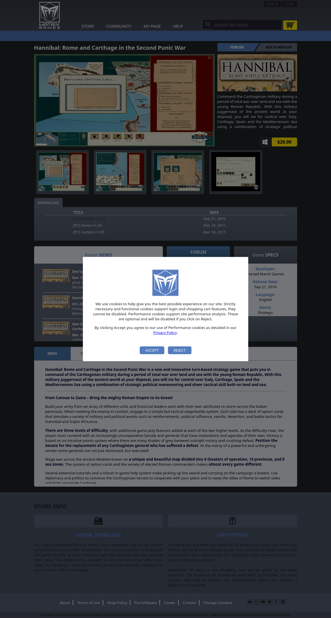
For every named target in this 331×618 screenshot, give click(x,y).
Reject (179, 350)
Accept (152, 350)
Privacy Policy (165, 332)
